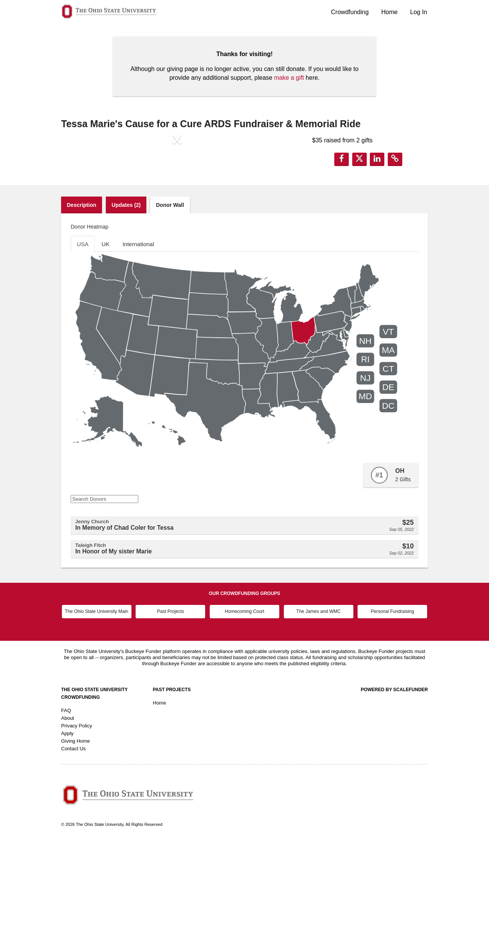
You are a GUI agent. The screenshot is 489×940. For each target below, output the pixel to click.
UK (106, 341)
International (138, 341)
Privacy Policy (76, 823)
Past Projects (170, 708)
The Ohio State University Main (96, 708)
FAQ (66, 808)
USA (83, 341)
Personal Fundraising (392, 708)
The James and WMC (318, 708)
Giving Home (75, 838)
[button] (78, 202)
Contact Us (73, 846)
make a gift (289, 77)
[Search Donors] (104, 597)
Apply (67, 831)
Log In (418, 12)
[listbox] (177, 201)
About (67, 815)
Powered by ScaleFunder (394, 787)
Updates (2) (126, 302)
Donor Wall (170, 302)
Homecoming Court (244, 708)
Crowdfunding (350, 12)
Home (389, 12)
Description (81, 302)
